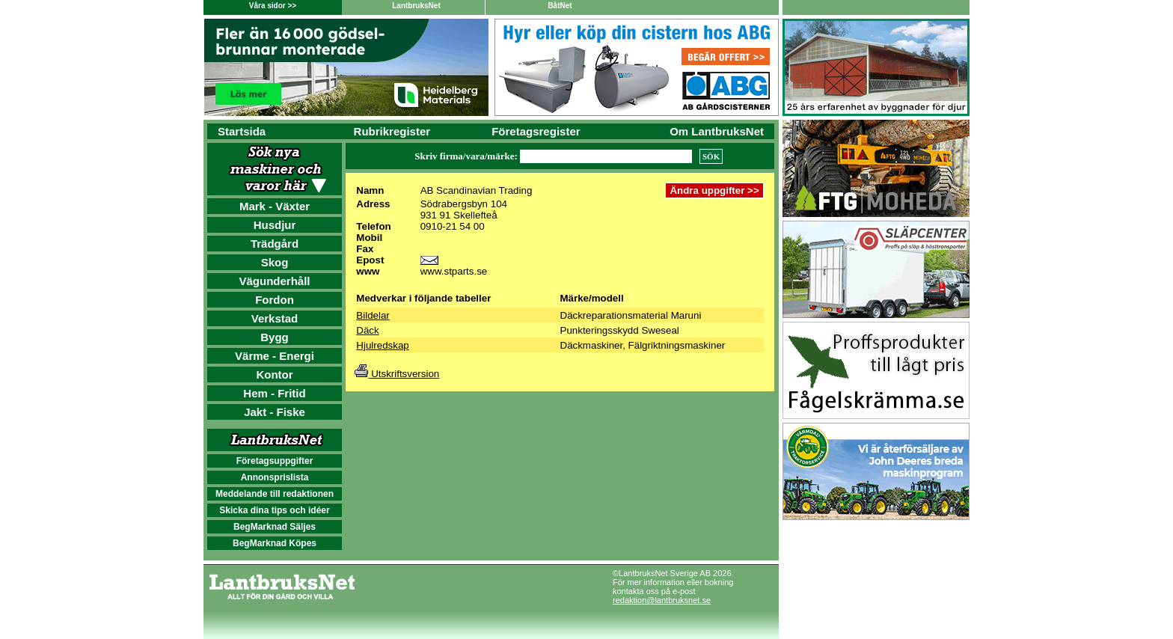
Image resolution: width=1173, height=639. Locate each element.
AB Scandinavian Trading (476, 190)
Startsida (242, 131)
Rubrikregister (392, 131)
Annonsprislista (275, 477)
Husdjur (275, 224)
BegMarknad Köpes (274, 543)
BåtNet (560, 5)
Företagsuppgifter (274, 461)
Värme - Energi (274, 355)
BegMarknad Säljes (274, 527)
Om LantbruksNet (717, 131)
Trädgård (274, 243)
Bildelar (372, 315)
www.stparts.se (454, 271)
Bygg (274, 337)
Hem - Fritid (274, 393)
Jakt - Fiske (274, 412)
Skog (275, 262)
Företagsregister (535, 131)
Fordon (274, 299)
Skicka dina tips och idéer (274, 510)
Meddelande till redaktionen (274, 494)
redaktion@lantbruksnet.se (662, 600)
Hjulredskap (382, 345)
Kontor (274, 374)
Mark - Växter (274, 206)
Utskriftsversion (397, 373)
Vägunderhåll (274, 281)
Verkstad (274, 318)
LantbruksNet (416, 5)
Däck (367, 330)
